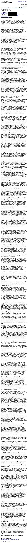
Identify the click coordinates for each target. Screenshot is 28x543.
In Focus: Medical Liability (4, 13)
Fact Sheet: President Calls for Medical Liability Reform (6, 16)
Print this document (22, 1)
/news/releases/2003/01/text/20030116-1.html (10, 539)
